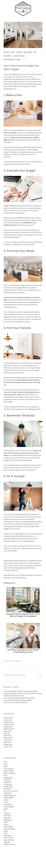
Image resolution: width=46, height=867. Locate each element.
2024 (5, 766)
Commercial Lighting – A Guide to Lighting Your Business (21, 691)
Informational (8, 804)
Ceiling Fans (7, 780)
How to (6, 802)
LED (5, 811)
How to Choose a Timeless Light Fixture (16, 702)
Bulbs (5, 775)
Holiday (6, 800)
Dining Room (8, 793)
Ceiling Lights (8, 784)
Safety (6, 831)
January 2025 (8, 720)
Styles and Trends (9, 840)
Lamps (6, 809)
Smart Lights (8, 835)
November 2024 (9, 724)
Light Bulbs (7, 818)
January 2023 (8, 747)
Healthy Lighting (8, 797)
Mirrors (6, 822)
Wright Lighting (23, 4)
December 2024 (9, 722)
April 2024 (7, 733)
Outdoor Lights (8, 826)
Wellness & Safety (9, 844)
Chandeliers (7, 789)
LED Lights (7, 813)
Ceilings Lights (8, 786)
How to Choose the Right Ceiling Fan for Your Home (19, 698)
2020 (5, 762)
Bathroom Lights (9, 771)
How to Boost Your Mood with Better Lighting (17, 700)
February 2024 (8, 738)
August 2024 (8, 731)
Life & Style (7, 815)
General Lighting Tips (10, 795)
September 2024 (9, 729)
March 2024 (7, 735)
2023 (6, 661)
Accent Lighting (8, 769)
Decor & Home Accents (11, 791)
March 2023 (7, 742)
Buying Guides (8, 777)
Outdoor (6, 824)
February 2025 (8, 718)
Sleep (5, 833)
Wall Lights (7, 842)
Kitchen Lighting (9, 806)
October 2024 (8, 727)
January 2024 (8, 740)
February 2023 (8, 744)
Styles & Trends (15, 661)
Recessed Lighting (9, 829)
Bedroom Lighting (9, 773)
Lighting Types (8, 820)
